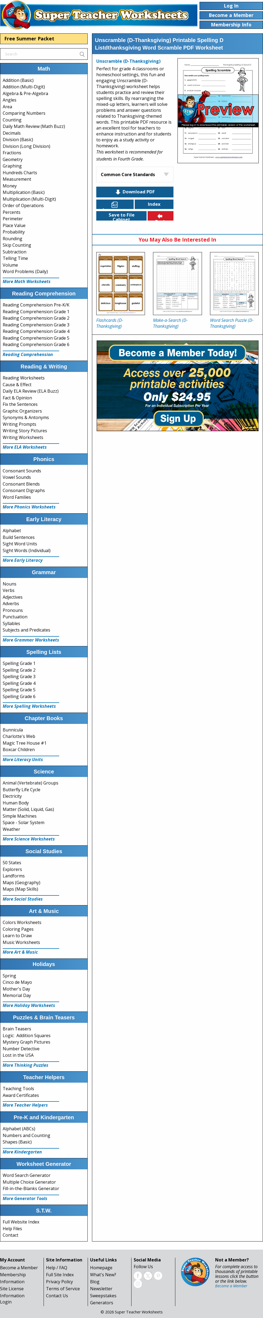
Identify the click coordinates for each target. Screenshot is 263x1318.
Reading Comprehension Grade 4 (36, 331)
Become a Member (19, 1268)
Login (6, 1302)
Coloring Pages (18, 929)
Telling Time (15, 258)
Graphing (12, 166)
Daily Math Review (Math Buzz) (34, 126)
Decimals (12, 133)
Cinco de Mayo (17, 982)
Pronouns (13, 610)
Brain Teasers (17, 1029)
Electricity (12, 796)
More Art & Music (20, 952)
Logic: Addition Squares (27, 1035)
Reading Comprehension (28, 354)
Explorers (12, 869)
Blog (94, 1282)
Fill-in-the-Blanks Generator (31, 1188)
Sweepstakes (103, 1296)
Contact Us (57, 1296)
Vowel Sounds (17, 477)
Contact (10, 1235)
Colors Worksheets (22, 922)
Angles (9, 100)
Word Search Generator (27, 1175)
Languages (115, 205)
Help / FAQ (56, 1268)
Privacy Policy (59, 1282)
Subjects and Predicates (26, 630)
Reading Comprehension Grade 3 (36, 325)
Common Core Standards (128, 174)
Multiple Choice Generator (29, 1182)
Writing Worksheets (23, 437)
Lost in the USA (18, 1055)
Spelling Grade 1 (19, 663)
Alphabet (12, 531)
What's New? (103, 1275)
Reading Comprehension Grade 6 (36, 344)
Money (10, 186)
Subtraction (14, 252)
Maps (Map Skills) (20, 889)
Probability (14, 232)
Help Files (12, 1229)
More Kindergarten (22, 1152)
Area (7, 107)
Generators (101, 1303)
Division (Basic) (18, 139)
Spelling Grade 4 (19, 683)
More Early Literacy (22, 560)
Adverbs (11, 603)
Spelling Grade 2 (19, 670)
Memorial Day (17, 995)
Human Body (16, 803)
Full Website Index (21, 1222)
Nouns (9, 584)
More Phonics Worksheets (29, 507)
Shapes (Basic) (17, 1142)
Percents (11, 212)
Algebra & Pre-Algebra (25, 93)
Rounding (12, 239)
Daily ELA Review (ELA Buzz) (31, 391)
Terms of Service (63, 1289)
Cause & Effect (17, 385)
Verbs (9, 590)
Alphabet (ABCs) (19, 1129)
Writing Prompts (19, 424)
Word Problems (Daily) (25, 271)
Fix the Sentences (20, 404)
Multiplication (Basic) (24, 192)
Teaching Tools (18, 1089)
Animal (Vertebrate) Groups (30, 783)
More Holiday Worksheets (29, 1005)
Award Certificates (21, 1095)
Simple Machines (20, 816)
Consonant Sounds (22, 471)
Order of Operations (23, 205)
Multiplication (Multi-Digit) (29, 199)
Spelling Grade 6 (19, 696)
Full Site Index (60, 1275)
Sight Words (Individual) (27, 550)
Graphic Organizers (22, 411)
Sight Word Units (20, 544)
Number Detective (21, 1049)
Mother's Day (16, 989)
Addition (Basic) (18, 80)
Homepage (101, 1268)
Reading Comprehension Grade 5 (36, 338)
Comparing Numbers (24, 113)
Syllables (11, 623)
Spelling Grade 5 (19, 690)
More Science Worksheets (29, 839)
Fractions (12, 153)
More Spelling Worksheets (29, 706)
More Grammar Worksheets (31, 640)
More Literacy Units (23, 759)
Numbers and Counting (26, 1135)
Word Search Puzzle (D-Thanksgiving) (232, 323)
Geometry (13, 159)
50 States (12, 863)
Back (160, 217)
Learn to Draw (17, 936)
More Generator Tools (25, 1198)
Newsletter (101, 1289)
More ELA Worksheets (25, 447)
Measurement (17, 179)
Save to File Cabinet (121, 216)
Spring (9, 976)
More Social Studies (23, 899)
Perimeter (13, 219)
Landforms (14, 876)
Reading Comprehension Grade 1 (36, 312)
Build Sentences (19, 537)
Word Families (17, 497)
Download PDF (135, 192)
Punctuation (15, 617)
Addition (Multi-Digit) (24, 87)
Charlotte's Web (19, 736)
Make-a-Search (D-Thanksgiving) (170, 323)
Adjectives (13, 597)
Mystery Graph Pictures (26, 1042)
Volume (10, 265)
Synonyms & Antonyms (26, 417)
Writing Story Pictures (25, 431)
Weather (11, 829)
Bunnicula (13, 730)
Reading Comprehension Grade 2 (36, 318)
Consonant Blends (21, 484)
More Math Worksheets (27, 281)
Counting (12, 120)
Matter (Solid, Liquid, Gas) (28, 809)
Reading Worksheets (24, 378)
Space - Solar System (23, 822)
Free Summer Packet (29, 38)
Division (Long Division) (26, 146)
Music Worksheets (21, 942)
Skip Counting (17, 245)
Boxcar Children (19, 749)
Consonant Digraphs (24, 490)
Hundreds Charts (20, 173)
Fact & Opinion (17, 398)
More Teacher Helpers (25, 1105)
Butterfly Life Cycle (21, 790)
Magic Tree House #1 (25, 743)
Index (154, 204)
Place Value (14, 225)
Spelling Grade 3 (19, 676)
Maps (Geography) (21, 882)
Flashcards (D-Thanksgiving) (109, 323)
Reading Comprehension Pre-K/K (36, 305)
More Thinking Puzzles (25, 1065)
